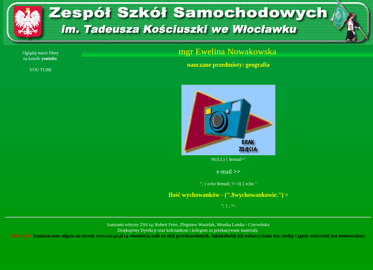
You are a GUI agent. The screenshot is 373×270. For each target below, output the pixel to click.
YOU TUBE (40, 69)
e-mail (228, 171)
